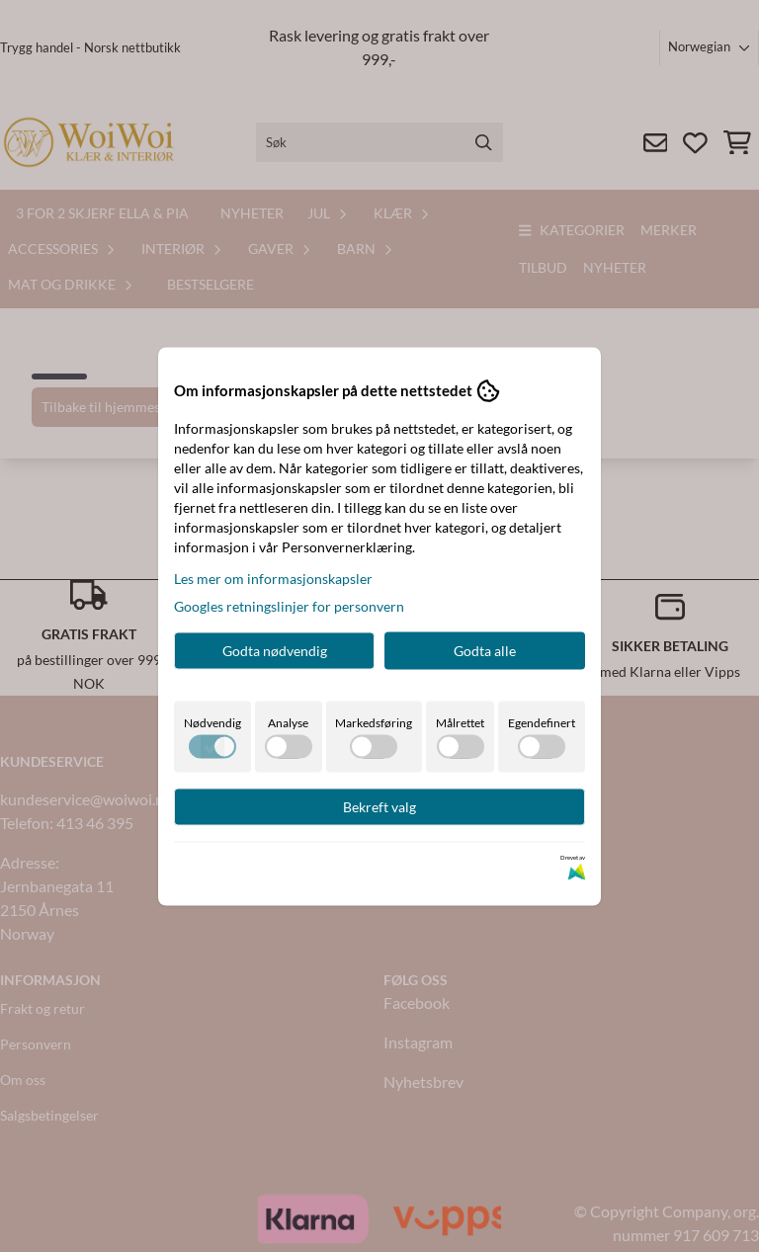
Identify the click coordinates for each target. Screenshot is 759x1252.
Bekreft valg (379, 805)
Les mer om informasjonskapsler (273, 577)
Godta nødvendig (274, 649)
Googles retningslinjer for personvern (289, 605)
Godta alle (485, 649)
